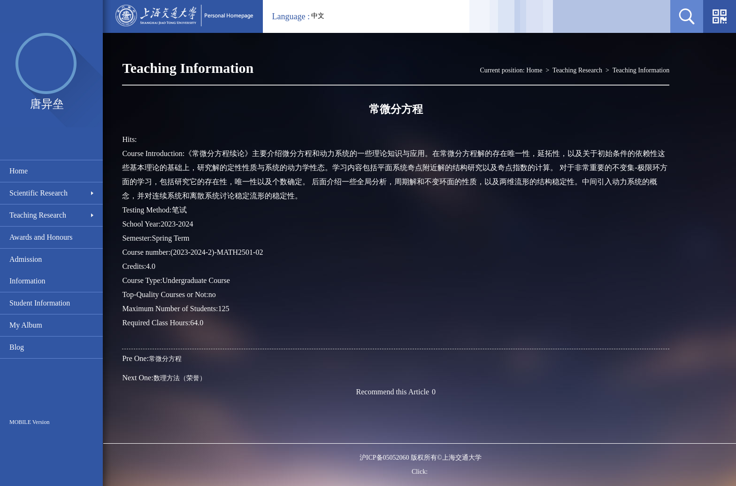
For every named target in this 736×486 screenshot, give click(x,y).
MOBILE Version (29, 422)
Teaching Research (37, 215)
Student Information (39, 303)
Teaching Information (641, 70)
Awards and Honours (41, 237)
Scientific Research (38, 193)
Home (18, 171)
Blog (16, 347)
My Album (25, 325)
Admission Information (27, 270)
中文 (317, 15)
